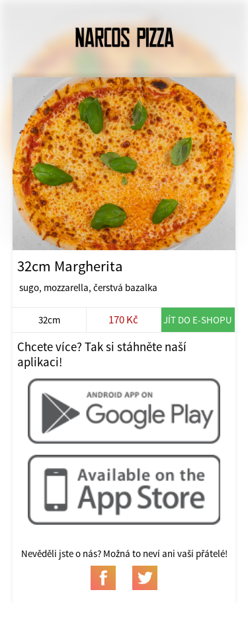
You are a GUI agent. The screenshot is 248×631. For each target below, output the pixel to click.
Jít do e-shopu (197, 320)
